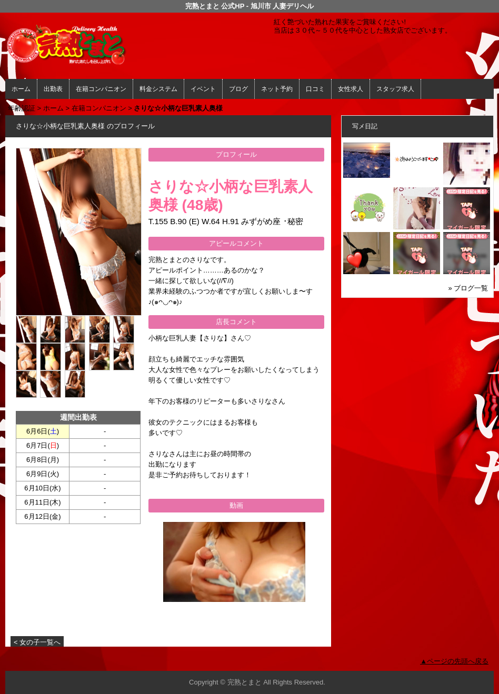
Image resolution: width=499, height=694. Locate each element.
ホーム (21, 89)
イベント (203, 89)
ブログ (238, 89)
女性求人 (350, 89)
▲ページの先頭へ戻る (454, 661)
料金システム (158, 89)
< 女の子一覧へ (37, 642)
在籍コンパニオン (101, 89)
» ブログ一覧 (468, 288)
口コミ (315, 89)
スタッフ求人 (395, 89)
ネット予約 (277, 89)
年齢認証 (21, 108)
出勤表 (53, 89)
